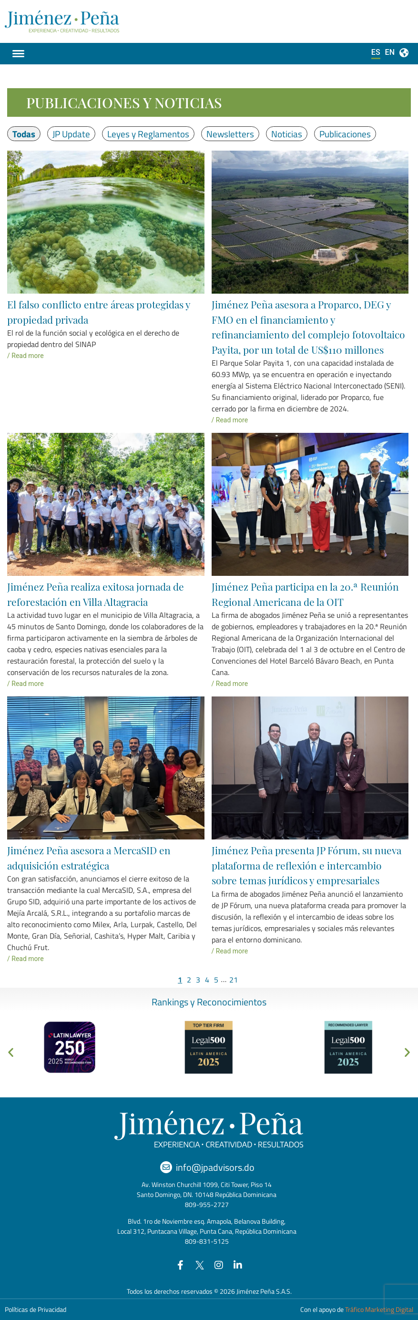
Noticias (286, 134)
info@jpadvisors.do (215, 1167)
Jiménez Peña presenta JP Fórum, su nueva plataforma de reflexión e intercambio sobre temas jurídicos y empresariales (306, 865)
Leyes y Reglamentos (148, 134)
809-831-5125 (207, 1241)
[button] (11, 1052)
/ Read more (25, 355)
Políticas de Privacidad (35, 1309)
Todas (23, 134)
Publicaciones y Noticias (124, 102)
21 (233, 979)
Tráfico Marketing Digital (379, 1309)
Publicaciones (345, 134)
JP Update (71, 134)
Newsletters (230, 134)
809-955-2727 (207, 1204)
